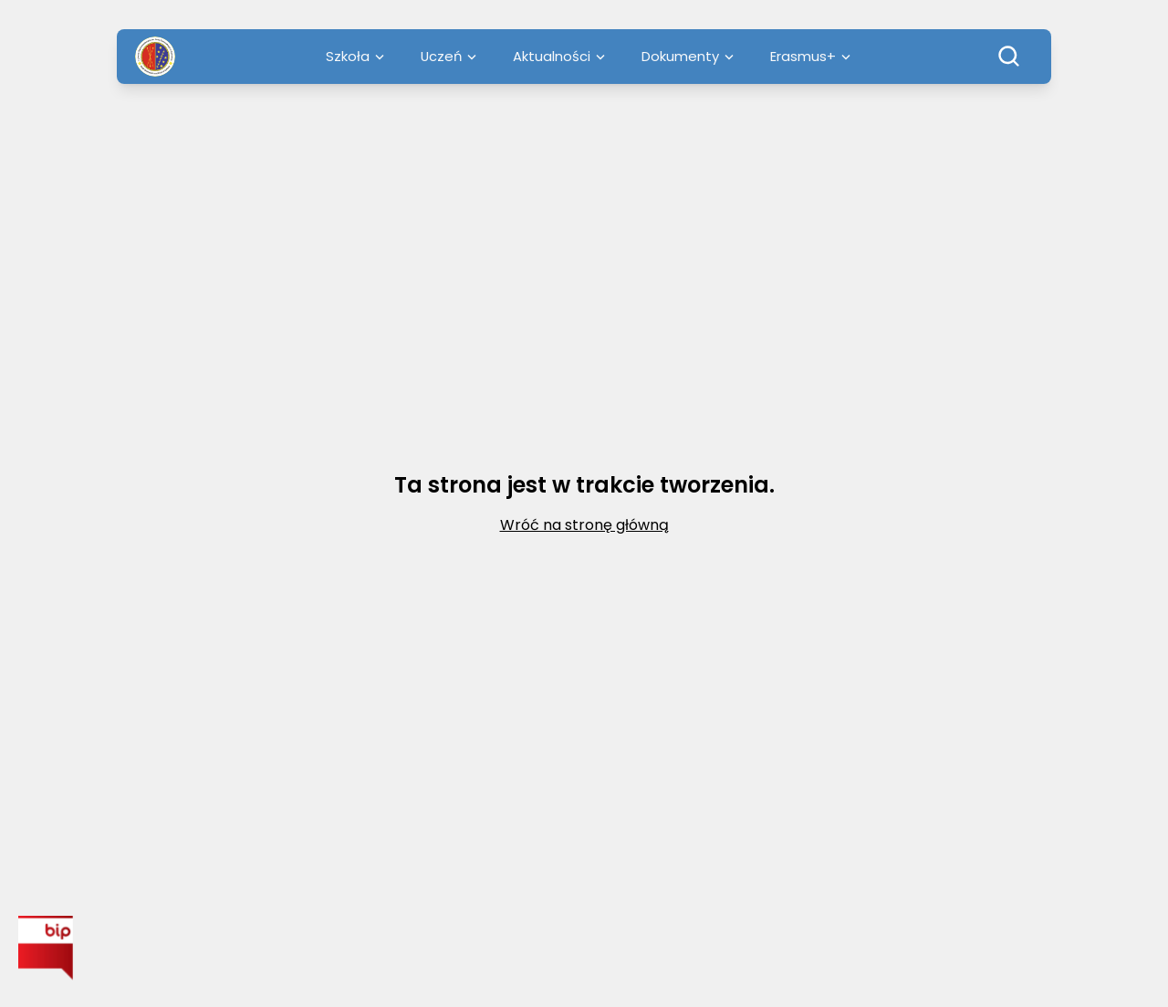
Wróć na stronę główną (584, 524)
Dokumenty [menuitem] (687, 56)
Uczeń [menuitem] (448, 56)
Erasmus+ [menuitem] (810, 56)
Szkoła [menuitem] (355, 56)
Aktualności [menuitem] (559, 56)
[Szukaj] (1009, 56)
